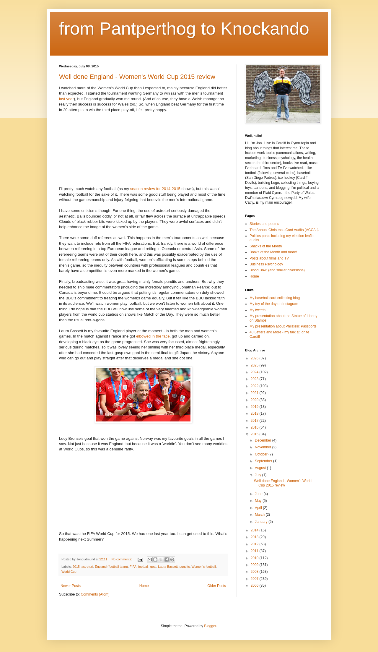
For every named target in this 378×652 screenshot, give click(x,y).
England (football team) (111, 566)
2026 (255, 358)
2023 (255, 379)
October (261, 454)
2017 (255, 421)
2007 (255, 579)
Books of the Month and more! (273, 252)
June (259, 494)
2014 (255, 530)
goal (153, 566)
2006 (255, 585)
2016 (255, 427)
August (261, 468)
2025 (255, 365)
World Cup (68, 571)
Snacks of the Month (266, 246)
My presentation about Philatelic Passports (283, 326)
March (260, 514)
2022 (255, 386)
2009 (255, 565)
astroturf (87, 566)
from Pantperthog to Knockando (184, 28)
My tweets (257, 310)
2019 (255, 407)
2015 (76, 566)
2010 (255, 558)
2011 (255, 551)
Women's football (204, 566)
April (259, 508)
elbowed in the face (153, 336)
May (259, 501)
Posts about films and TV (269, 258)
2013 (255, 537)
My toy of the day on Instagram (274, 304)
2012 (255, 544)
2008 (255, 572)
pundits (185, 566)
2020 (255, 400)
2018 (255, 413)
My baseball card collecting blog (275, 298)
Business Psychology (266, 264)
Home (144, 586)
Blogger (210, 626)
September (264, 461)
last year (66, 99)
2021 (255, 393)
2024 (255, 372)
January (261, 522)
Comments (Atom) (95, 594)
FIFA (133, 566)
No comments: (122, 559)
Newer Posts (71, 586)
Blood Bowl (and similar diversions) (277, 270)
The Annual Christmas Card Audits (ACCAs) (284, 230)
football (143, 566)
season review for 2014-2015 (155, 188)
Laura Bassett (168, 566)
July (258, 475)
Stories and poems (264, 224)
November (263, 447)
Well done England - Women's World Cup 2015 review (137, 76)
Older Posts (216, 586)
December (263, 440)
